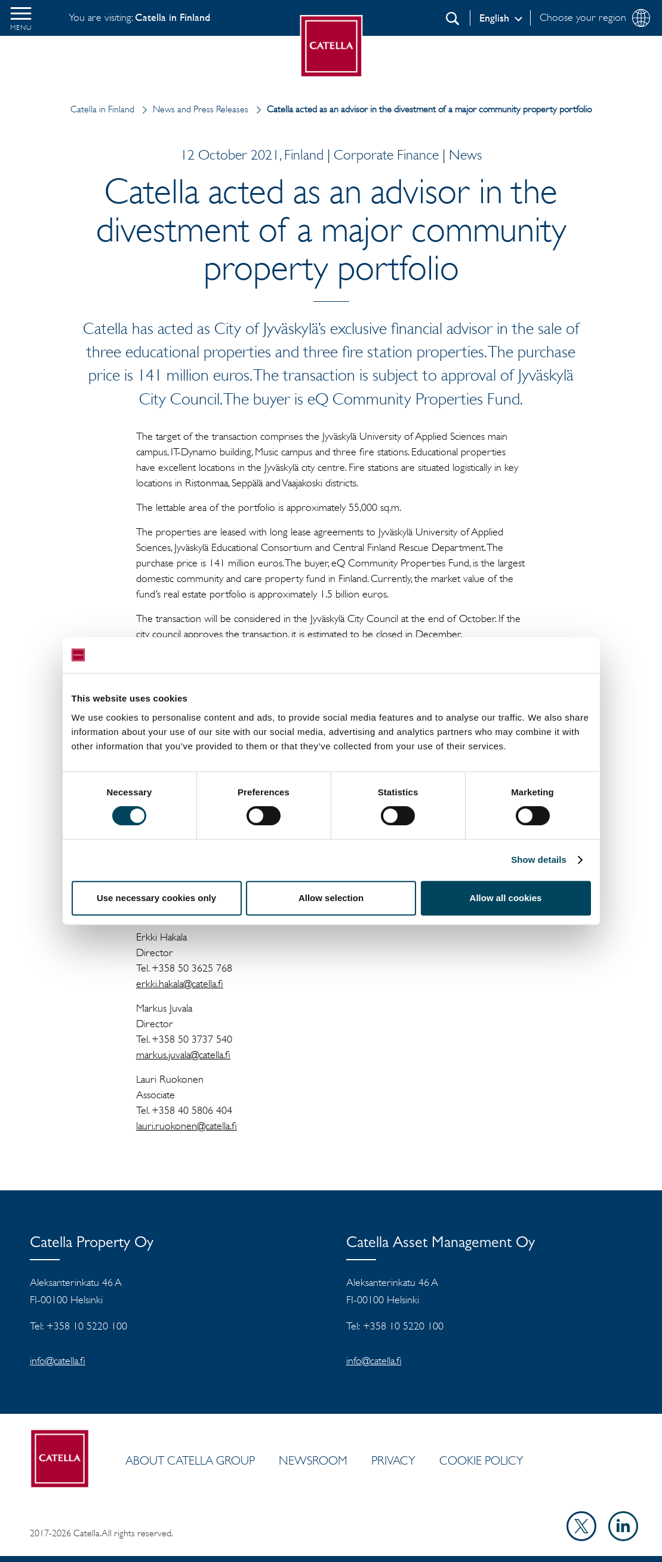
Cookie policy (481, 1460)
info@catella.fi (57, 1360)
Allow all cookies (506, 898)
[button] (21, 18)
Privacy (393, 1460)
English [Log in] (494, 17)
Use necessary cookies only (156, 898)
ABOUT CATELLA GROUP (190, 1460)
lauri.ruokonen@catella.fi (186, 1125)
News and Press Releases (192, 109)
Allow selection (331, 898)
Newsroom (313, 1460)
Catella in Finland (102, 109)
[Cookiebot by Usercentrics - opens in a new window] (539, 655)
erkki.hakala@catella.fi (179, 983)
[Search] (452, 18)
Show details (538, 859)
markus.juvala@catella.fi (183, 1054)
